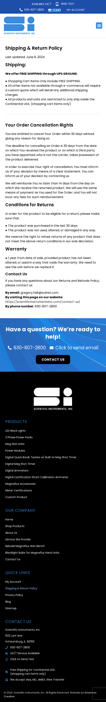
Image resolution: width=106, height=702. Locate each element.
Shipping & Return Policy (21, 588)
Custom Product (16, 497)
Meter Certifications (18, 490)
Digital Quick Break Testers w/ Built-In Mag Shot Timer (40, 457)
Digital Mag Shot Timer (20, 464)
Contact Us (12, 559)
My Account (13, 582)
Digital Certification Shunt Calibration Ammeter (36, 477)
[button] (99, 25)
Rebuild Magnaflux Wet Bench (25, 546)
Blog (8, 602)
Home (9, 519)
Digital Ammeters (16, 470)
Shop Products (14, 526)
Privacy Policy (14, 595)
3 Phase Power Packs (19, 437)
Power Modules (15, 451)
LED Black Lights (15, 431)
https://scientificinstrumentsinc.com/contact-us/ (42, 302)
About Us (11, 533)
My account (76, 10)
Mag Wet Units (14, 444)
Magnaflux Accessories (20, 484)
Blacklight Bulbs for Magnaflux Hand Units (32, 553)
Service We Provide (18, 539)
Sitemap (10, 608)
